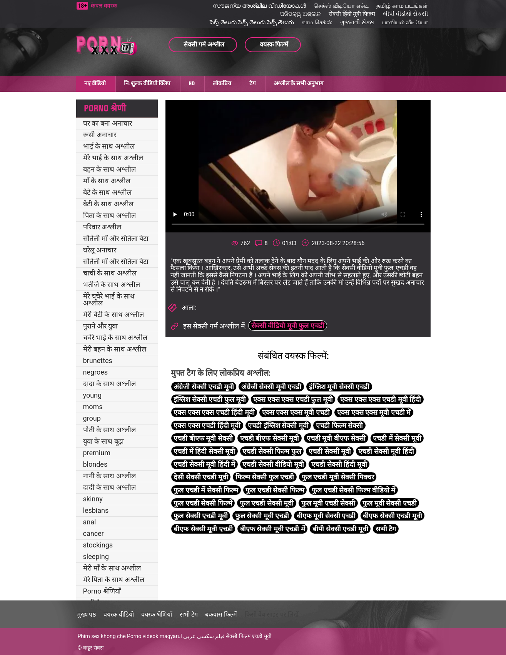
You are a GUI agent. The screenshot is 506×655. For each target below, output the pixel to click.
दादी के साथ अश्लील (109, 487)
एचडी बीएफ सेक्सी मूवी (269, 438)
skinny (93, 499)
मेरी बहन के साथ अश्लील (115, 349)
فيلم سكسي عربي (204, 636)
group (92, 418)
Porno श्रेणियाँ (102, 591)
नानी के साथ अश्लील (109, 476)
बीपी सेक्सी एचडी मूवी (340, 529)
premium (96, 453)
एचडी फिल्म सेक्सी (339, 425)
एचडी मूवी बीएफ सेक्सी (336, 438)
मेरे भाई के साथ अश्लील (113, 158)
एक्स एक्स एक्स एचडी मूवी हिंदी (380, 399)
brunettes (97, 361)
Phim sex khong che (102, 636)
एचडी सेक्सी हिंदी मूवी (339, 464)
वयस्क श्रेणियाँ (156, 614)
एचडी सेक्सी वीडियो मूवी (273, 464)
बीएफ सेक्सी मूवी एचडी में (272, 529)
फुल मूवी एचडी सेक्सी (328, 503)
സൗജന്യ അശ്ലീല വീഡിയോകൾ (259, 5)
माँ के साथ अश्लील (106, 181)
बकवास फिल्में (221, 614)
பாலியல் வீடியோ (405, 22)
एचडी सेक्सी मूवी (330, 451)
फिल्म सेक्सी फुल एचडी (264, 477)
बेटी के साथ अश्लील (108, 204)
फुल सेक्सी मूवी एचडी (262, 516)
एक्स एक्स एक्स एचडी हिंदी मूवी (214, 412)
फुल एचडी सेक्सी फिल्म (274, 490)
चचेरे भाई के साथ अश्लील (115, 337)
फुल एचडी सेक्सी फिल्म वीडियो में (353, 490)
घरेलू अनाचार (99, 250)
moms (93, 407)
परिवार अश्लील (102, 227)
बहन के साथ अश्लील (109, 169)
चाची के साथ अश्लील (110, 273)
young (92, 395)
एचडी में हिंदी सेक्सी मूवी (204, 451)
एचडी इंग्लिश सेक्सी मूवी (278, 425)
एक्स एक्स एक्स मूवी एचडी (296, 412)
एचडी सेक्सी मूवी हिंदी (386, 451)
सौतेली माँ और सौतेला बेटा (116, 238)
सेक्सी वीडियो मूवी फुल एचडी (287, 326)
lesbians (96, 510)
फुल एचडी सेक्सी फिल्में (203, 503)
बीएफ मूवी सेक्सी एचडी (326, 516)
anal (89, 522)
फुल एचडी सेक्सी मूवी (267, 503)
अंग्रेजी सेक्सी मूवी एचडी (271, 387)
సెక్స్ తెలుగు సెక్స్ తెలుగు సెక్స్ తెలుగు (252, 22)
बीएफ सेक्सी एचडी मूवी (392, 516)
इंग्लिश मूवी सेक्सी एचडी (339, 387)
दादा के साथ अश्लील (109, 384)
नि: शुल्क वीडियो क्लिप (147, 83)
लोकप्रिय (222, 83)
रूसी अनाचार (100, 135)
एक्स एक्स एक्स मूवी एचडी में (374, 412)
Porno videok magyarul (154, 636)
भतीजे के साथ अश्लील (111, 284)
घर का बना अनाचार (107, 123)
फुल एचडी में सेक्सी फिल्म (206, 490)
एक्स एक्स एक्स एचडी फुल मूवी (292, 399)
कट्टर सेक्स (93, 648)
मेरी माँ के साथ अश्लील (112, 568)
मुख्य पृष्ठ (86, 614)
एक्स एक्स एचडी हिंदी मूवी (207, 425)
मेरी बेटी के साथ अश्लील (113, 314)
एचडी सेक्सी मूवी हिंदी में (204, 464)
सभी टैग (386, 529)
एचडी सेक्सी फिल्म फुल (271, 451)
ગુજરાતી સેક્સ (357, 22)
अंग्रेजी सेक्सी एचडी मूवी (204, 387)
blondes (95, 464)
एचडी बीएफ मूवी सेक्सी (203, 438)
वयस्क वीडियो (119, 614)
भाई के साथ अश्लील (109, 146)
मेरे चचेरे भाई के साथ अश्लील (109, 299)
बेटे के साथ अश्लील (107, 192)
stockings (98, 545)
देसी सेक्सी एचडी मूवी (201, 477)
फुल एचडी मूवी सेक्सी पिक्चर (338, 477)
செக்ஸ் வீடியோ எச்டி (341, 5)
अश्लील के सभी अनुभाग (298, 83)
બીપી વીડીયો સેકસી (405, 13)
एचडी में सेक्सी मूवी (397, 438)
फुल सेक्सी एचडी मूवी (200, 516)
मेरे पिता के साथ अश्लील (114, 579)
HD (192, 83)
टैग (252, 83)
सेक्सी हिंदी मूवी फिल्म (352, 13)
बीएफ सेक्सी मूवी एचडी (203, 529)
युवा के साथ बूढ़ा (103, 441)
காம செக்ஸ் (317, 22)
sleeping (96, 556)
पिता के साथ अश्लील (109, 215)
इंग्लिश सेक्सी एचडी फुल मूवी (210, 399)
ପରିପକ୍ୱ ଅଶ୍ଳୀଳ (300, 13)
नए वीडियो (95, 83)
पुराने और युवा (100, 326)
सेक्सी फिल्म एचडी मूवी (248, 636)
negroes (95, 372)
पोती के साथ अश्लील (109, 430)
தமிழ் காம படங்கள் (402, 5)
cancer (93, 533)
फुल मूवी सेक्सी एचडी (389, 503)
